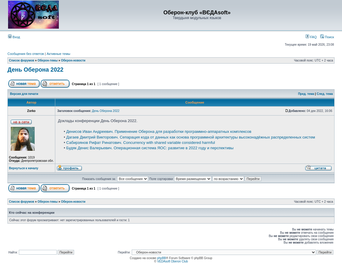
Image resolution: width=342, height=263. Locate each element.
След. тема (325, 94)
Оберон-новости (73, 60)
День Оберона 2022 (35, 69)
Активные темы (58, 54)
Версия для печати (24, 94)
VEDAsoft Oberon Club (172, 261)
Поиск (327, 37)
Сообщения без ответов (25, 54)
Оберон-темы (48, 60)
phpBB (161, 258)
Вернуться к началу (23, 168)
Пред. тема (306, 94)
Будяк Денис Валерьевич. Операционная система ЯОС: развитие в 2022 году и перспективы (150, 148)
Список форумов (21, 60)
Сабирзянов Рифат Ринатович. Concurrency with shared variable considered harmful (140, 142)
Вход (14, 37)
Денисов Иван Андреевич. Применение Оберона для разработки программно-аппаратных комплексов (158, 131)
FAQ (311, 37)
